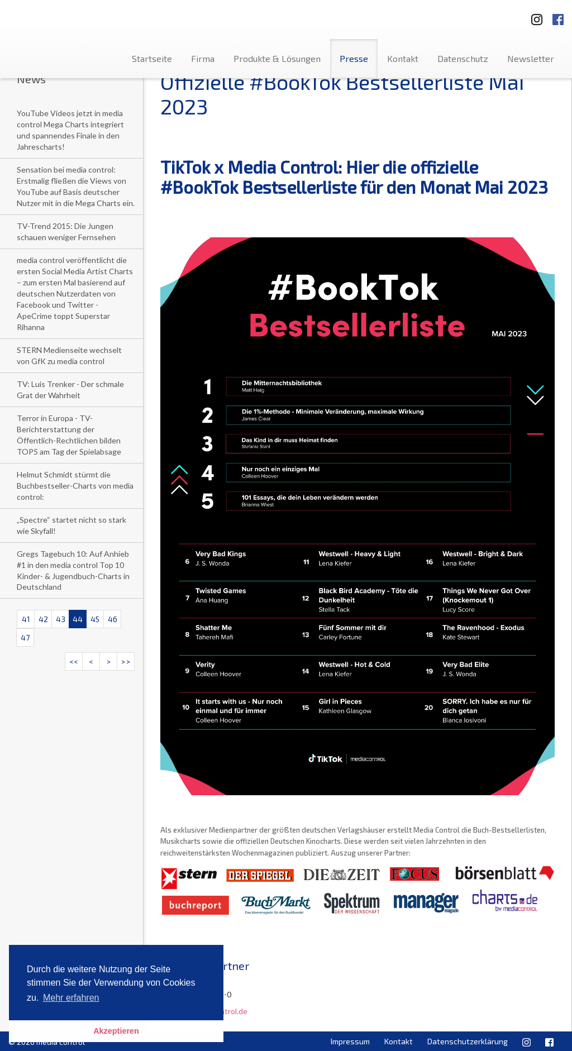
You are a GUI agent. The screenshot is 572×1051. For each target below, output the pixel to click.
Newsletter (530, 58)
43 (60, 619)
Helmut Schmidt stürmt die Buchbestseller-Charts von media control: (75, 485)
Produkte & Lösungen (277, 58)
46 (112, 619)
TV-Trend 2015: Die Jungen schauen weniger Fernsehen (66, 231)
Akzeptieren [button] (116, 1030)
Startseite (152, 58)
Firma (202, 58)
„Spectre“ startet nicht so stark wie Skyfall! (71, 525)
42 (43, 619)
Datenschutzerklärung (467, 1041)
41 (26, 619)
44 (78, 619)
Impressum (350, 1041)
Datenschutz (462, 58)
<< (73, 661)
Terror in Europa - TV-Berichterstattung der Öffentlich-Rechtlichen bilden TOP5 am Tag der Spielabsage (69, 434)
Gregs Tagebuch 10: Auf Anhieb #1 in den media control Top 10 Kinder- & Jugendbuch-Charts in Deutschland (73, 570)
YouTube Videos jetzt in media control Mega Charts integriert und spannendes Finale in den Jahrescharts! (70, 129)
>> (126, 661)
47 (25, 637)
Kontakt (402, 58)
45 (94, 619)
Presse (354, 58)
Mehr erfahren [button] (71, 997)
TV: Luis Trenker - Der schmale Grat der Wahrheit (70, 389)
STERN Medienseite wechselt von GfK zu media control (69, 355)
